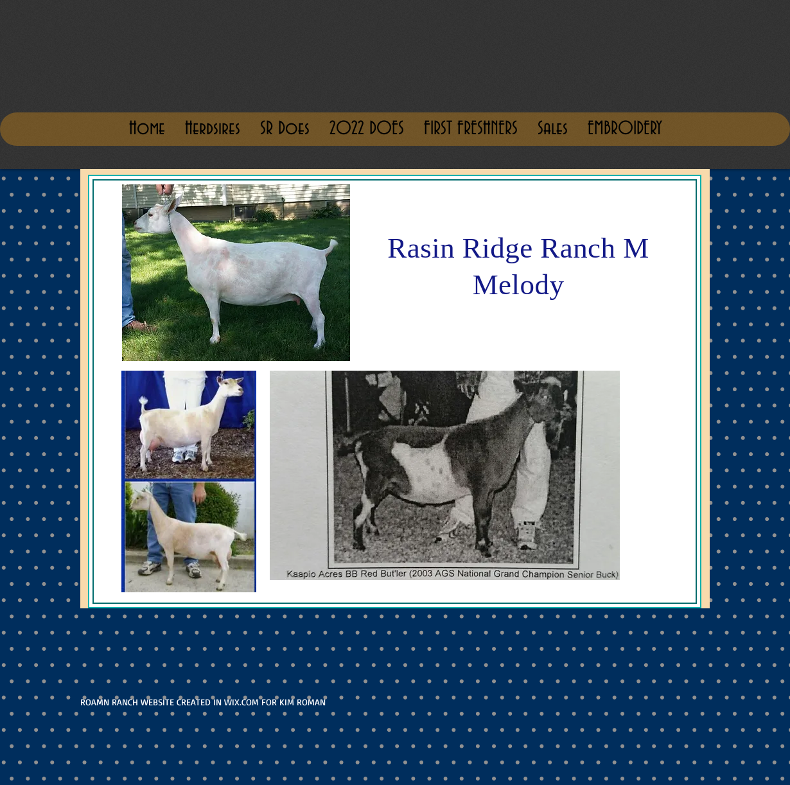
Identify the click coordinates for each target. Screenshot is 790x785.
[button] (552, 129)
